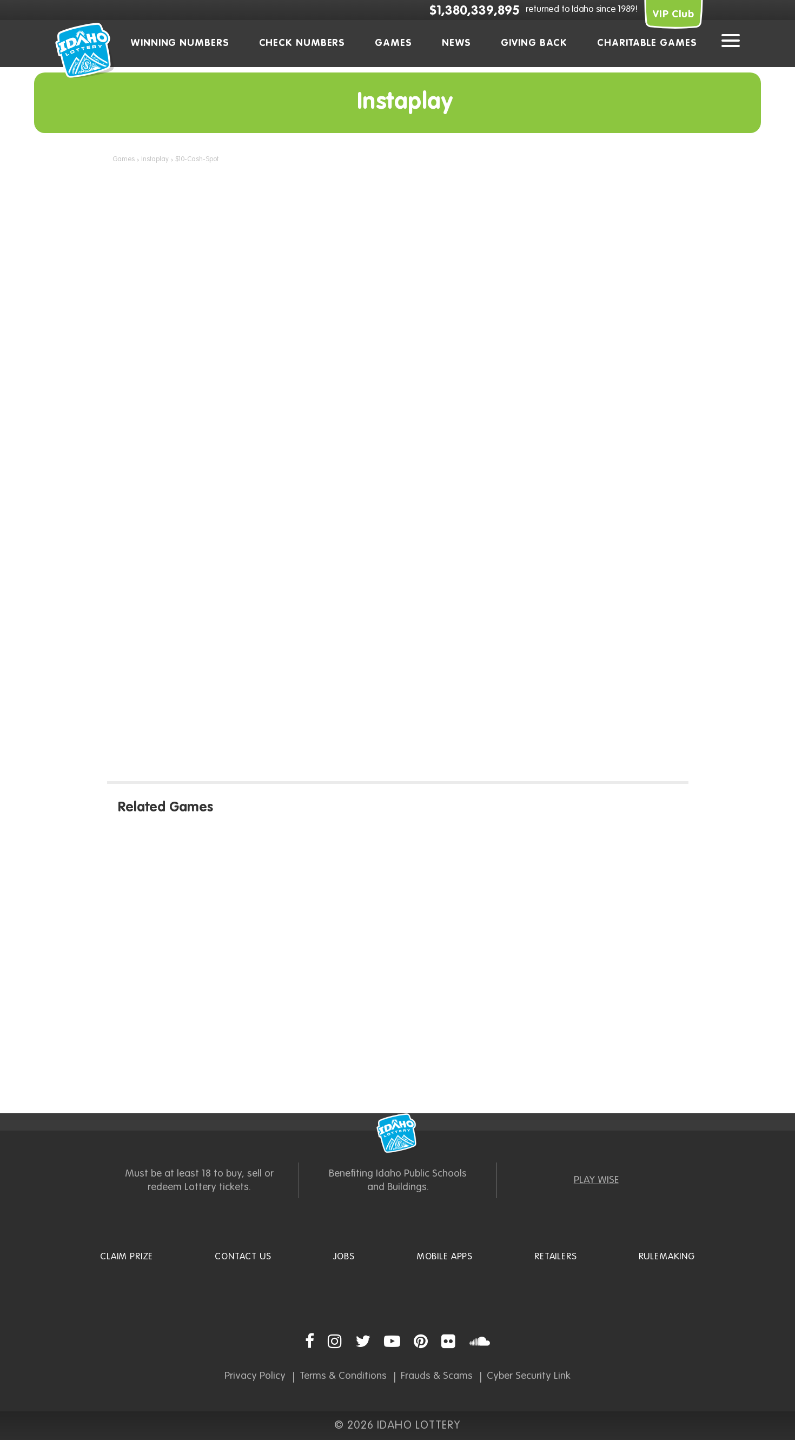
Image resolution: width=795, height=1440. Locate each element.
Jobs (344, 1256)
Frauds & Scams (437, 1376)
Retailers (555, 1256)
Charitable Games (647, 43)
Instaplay (155, 159)
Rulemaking (667, 1256)
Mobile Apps (444, 1256)
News (457, 43)
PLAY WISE (596, 1180)
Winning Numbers (179, 43)
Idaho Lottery (397, 1133)
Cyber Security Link (529, 1376)
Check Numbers (302, 43)
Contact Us (243, 1256)
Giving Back (534, 43)
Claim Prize (126, 1256)
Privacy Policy (255, 1376)
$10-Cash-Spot (196, 159)
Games (393, 43)
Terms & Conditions (343, 1376)
